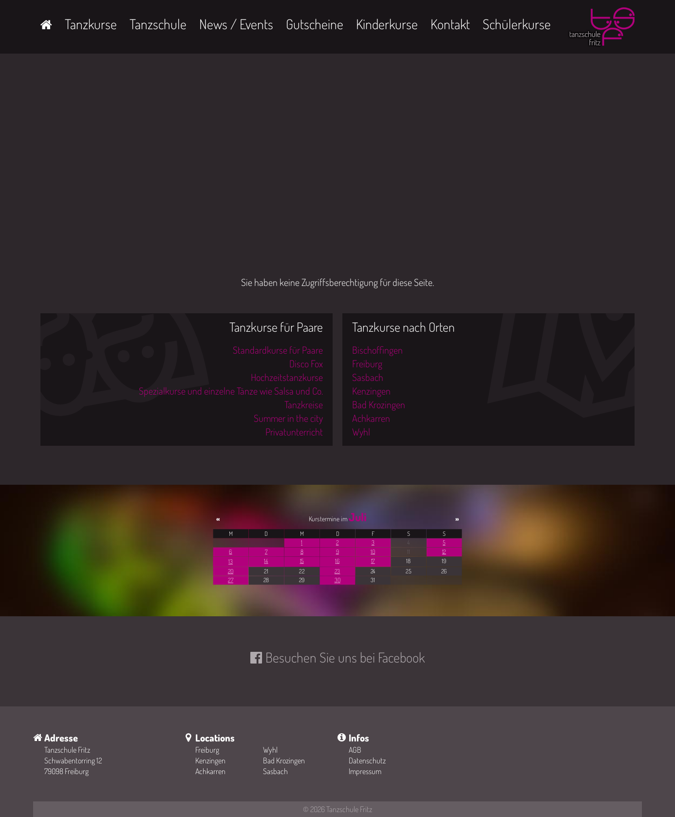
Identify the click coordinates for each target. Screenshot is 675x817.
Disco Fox (306, 363)
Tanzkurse (91, 24)
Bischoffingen (377, 349)
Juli (358, 517)
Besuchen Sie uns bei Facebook (345, 657)
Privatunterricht (294, 431)
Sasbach (367, 377)
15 (302, 561)
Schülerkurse (517, 24)
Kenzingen (371, 390)
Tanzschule (158, 24)
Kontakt (450, 24)
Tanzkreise (303, 404)
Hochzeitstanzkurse (287, 377)
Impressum (365, 771)
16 (337, 561)
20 (231, 571)
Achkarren (371, 418)
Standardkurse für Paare (278, 349)
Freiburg (367, 363)
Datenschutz (367, 760)
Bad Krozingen (378, 404)
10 (373, 551)
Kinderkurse (387, 24)
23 (337, 571)
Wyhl (361, 431)
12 (444, 551)
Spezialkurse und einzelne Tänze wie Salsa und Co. (231, 390)
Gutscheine (314, 24)
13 (230, 561)
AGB (355, 750)
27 (230, 580)
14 (266, 561)
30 (337, 580)
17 (373, 561)
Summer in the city (288, 418)
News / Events (236, 24)
